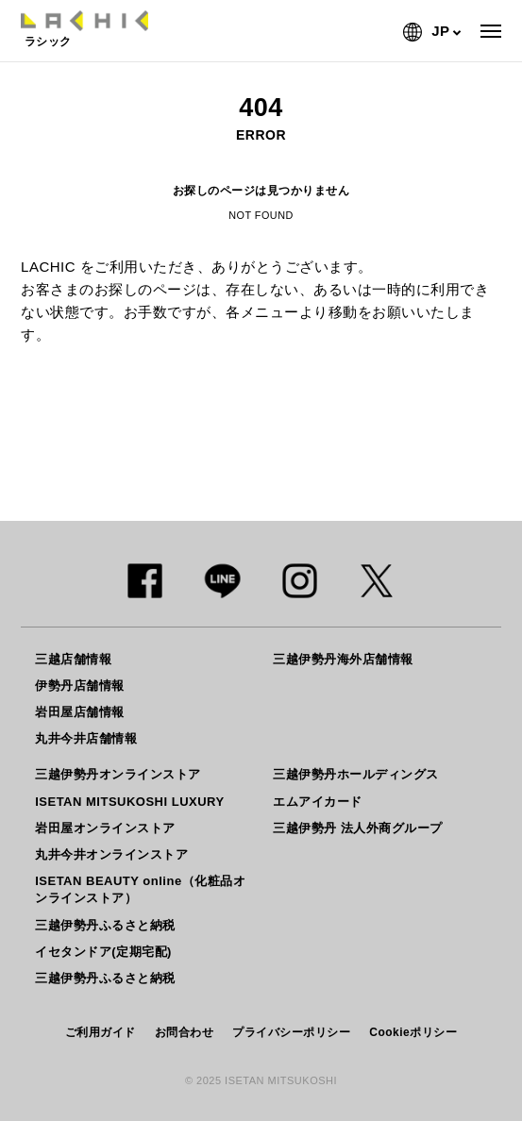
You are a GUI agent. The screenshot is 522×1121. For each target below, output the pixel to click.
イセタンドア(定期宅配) (103, 952)
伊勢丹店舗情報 (80, 685)
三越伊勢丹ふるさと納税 (105, 925)
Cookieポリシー (413, 1032)
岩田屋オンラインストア (105, 828)
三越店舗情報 (73, 659)
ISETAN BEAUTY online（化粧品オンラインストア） (140, 889)
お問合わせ (184, 1032)
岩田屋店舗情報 (80, 712)
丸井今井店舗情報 (86, 738)
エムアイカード (317, 802)
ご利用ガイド (100, 1032)
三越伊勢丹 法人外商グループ (358, 828)
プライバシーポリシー (291, 1032)
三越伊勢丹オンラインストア (118, 774)
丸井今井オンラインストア (111, 854)
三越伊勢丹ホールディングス (356, 774)
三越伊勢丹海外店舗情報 (343, 659)
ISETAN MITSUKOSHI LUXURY (130, 802)
